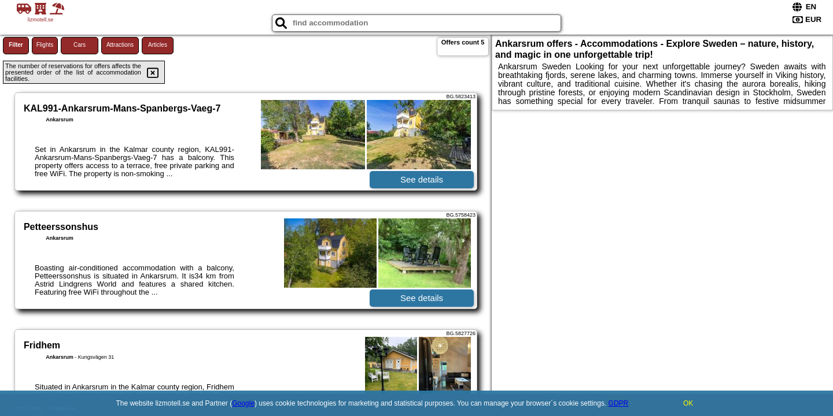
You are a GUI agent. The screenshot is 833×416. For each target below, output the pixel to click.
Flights (44, 45)
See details (421, 179)
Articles (157, 45)
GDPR (619, 403)
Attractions (120, 45)
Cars (79, 45)
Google (243, 403)
